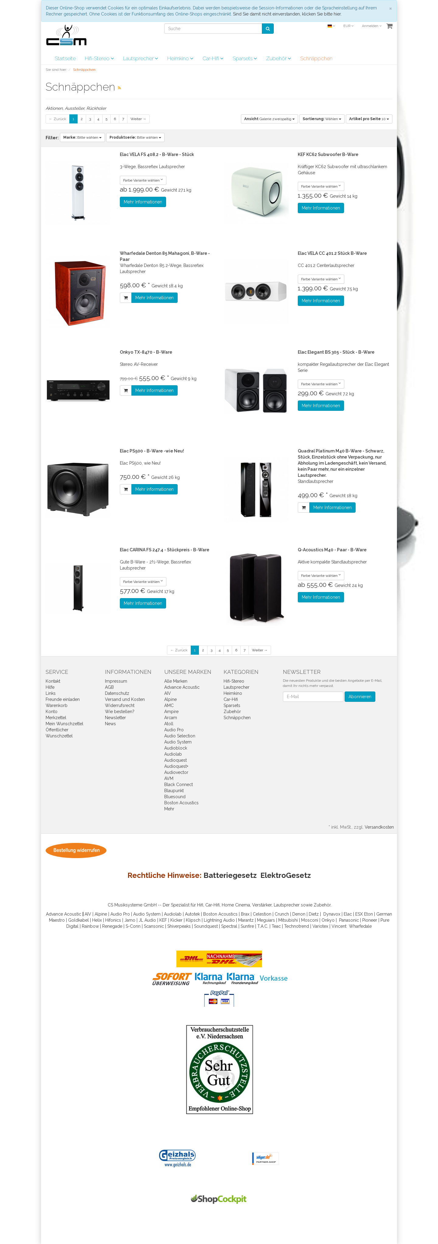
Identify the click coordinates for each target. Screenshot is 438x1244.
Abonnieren (360, 696)
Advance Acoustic (182, 687)
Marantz (246, 920)
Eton (368, 914)
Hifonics (113, 920)
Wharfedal (359, 926)
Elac (348, 914)
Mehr (169, 808)
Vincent (339, 926)
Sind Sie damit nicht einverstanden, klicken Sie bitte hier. (287, 14)
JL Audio (147, 920)
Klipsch (193, 920)
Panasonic (349, 920)
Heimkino (180, 58)
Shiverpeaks (179, 926)
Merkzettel (56, 717)
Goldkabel (78, 920)
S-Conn (133, 926)
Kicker (176, 920)
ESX (359, 914)
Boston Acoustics (181, 802)
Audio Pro (174, 729)
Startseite (65, 58)
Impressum (116, 681)
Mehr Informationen (143, 201)
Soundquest (206, 926)
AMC (169, 705)
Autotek (192, 914)
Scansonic (154, 926)
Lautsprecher (140, 58)
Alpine (170, 699)
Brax (245, 914)
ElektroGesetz (285, 875)
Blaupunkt (174, 790)
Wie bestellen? (119, 711)
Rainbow (90, 926)
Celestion (262, 914)
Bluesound (175, 796)
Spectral (229, 926)
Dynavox (331, 914)
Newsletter (115, 717)
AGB (109, 687)
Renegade (112, 926)
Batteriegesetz (230, 875)
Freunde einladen (63, 699)
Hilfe (50, 687)
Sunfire (247, 926)
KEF (163, 920)
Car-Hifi (213, 58)
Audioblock (175, 748)
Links (51, 693)
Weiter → (138, 119)
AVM (168, 778)
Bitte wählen (82, 137)
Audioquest (175, 760)
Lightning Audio (219, 920)
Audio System (178, 742)
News (110, 723)
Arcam (170, 717)
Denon (298, 914)
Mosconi (309, 920)
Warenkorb (57, 705)
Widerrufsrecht (119, 705)
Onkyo (328, 920)
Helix (97, 920)
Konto (51, 711)
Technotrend (296, 926)
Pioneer (369, 920)
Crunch (282, 914)
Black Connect (178, 784)
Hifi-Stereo (99, 58)
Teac (276, 926)
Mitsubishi (288, 920)
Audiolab (173, 754)
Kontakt (53, 681)
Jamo (129, 920)
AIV (167, 693)
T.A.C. (262, 926)
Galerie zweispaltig (269, 119)
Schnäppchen (316, 58)
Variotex (320, 926)
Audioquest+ (176, 766)
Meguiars (266, 920)
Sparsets (245, 58)
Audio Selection (179, 735)
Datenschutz (117, 693)
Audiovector (176, 772)
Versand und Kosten (125, 699)
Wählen (322, 119)
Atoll (168, 723)
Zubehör (278, 58)
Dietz (314, 914)
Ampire (171, 711)
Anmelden (371, 26)
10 (369, 119)
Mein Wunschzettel (64, 723)
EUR (348, 26)
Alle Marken (175, 681)
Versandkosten (379, 827)
